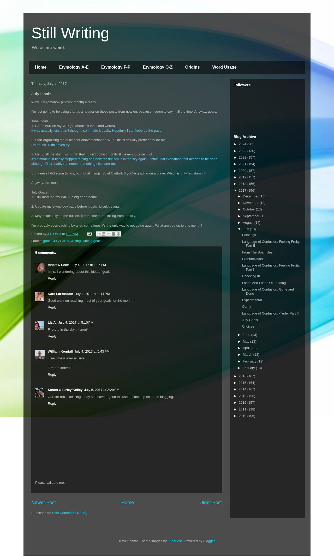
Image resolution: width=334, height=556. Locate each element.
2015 (243, 383)
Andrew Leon (58, 265)
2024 (243, 144)
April (247, 348)
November (251, 203)
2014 (243, 389)
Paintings (249, 235)
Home (40, 67)
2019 (243, 177)
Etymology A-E (73, 67)
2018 (243, 184)
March (248, 354)
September (251, 216)
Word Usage (224, 67)
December (251, 196)
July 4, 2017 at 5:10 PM (75, 322)
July (246, 229)
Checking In (251, 276)
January (249, 368)
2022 (243, 157)
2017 (243, 190)
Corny (246, 307)
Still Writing (70, 33)
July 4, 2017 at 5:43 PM (92, 351)
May (246, 341)
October (249, 209)
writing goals (92, 241)
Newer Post (43, 502)
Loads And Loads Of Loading (264, 283)
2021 (243, 164)
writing (76, 241)
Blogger (209, 541)
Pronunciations (253, 259)
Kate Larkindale (60, 294)
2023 (243, 151)
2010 (243, 416)
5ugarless (175, 541)
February (250, 361)
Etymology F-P (115, 67)
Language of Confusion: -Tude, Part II (270, 313)
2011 (243, 409)
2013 (243, 396)
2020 (243, 171)
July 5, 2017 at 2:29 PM (102, 390)
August (248, 223)
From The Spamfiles (257, 252)
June (247, 335)
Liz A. (52, 322)
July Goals (61, 241)
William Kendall (60, 351)
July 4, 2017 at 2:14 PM (92, 294)
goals (47, 241)
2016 (243, 376)
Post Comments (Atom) (69, 513)
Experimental (252, 300)
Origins (192, 67)
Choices (248, 326)
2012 (243, 402)
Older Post (210, 502)
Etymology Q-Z (158, 67)
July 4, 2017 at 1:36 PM (88, 265)
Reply (52, 278)
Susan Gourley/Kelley (65, 390)
